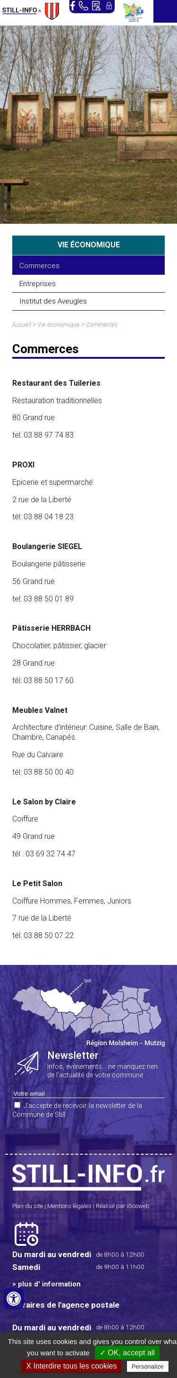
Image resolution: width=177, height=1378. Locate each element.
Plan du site (27, 1205)
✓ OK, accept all (127, 1353)
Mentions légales (69, 1205)
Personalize (148, 1366)
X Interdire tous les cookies (71, 1366)
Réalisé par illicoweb (123, 1205)
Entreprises (37, 283)
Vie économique (58, 324)
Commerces (39, 266)
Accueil (21, 324)
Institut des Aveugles (53, 301)
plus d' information (49, 1284)
